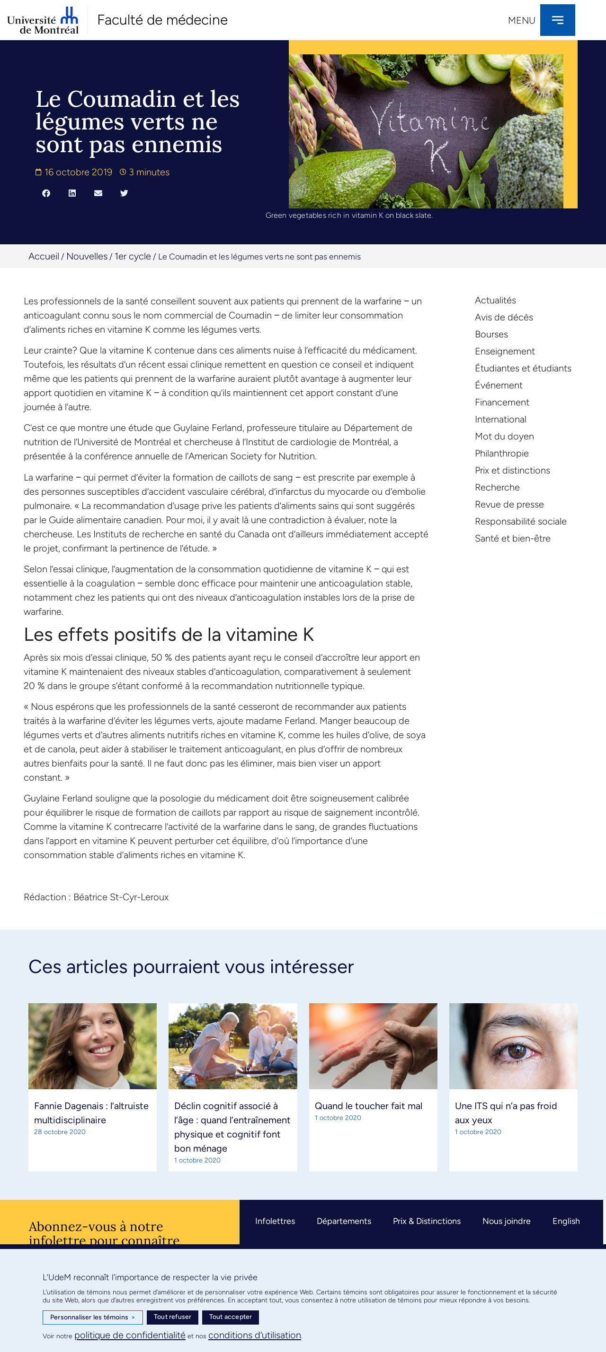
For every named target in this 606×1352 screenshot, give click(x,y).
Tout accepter (230, 1317)
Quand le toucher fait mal (368, 1105)
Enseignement (505, 351)
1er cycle (133, 256)
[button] (46, 193)
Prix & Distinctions (427, 1221)
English (566, 1221)
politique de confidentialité (130, 1335)
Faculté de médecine (162, 19)
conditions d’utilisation (254, 1335)
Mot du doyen (504, 436)
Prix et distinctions (512, 470)
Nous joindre (506, 1221)
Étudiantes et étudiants (523, 368)
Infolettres (275, 1221)
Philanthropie (502, 453)
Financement (502, 402)
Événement (499, 385)
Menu (521, 20)
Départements (344, 1221)
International (500, 419)
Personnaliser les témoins (92, 1317)
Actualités (495, 300)
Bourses (491, 334)
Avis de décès (504, 317)
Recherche (497, 487)
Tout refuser (172, 1317)
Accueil (43, 256)
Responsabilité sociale (521, 521)
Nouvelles (86, 256)
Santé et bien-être (513, 538)
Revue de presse (509, 504)
